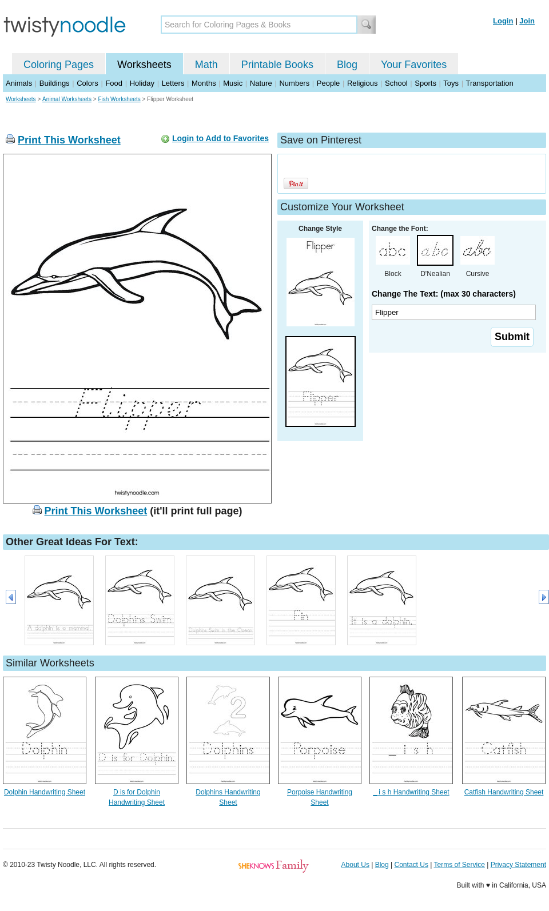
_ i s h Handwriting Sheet (411, 792)
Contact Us (411, 865)
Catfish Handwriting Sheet (504, 792)
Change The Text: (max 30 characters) (444, 293)
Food (113, 83)
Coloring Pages (58, 64)
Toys (451, 83)
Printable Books (277, 64)
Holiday (142, 83)
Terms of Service (458, 865)
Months (204, 83)
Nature (261, 83)
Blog (347, 64)
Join (527, 21)
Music (232, 83)
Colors (87, 83)
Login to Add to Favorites (220, 138)
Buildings (54, 83)
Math (206, 64)
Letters (173, 83)
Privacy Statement (518, 865)
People (328, 83)
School (396, 83)
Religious (362, 83)
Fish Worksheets (119, 99)
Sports (425, 83)
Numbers (294, 83)
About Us (355, 865)
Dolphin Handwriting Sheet (44, 792)
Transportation (489, 83)
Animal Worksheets (67, 99)
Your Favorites (414, 64)
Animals (19, 83)
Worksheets (144, 64)
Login (503, 21)
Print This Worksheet (69, 140)
